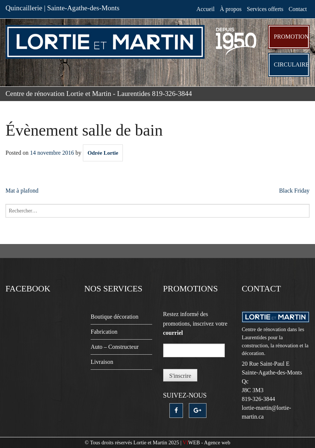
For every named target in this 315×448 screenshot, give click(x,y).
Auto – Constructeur (115, 347)
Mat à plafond (22, 190)
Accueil (205, 9)
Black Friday (294, 190)
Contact (298, 9)
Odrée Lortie (103, 153)
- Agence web (206, 442)
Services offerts (265, 9)
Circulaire (291, 64)
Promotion (291, 36)
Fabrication (104, 332)
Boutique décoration (114, 316)
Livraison (102, 362)
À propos (231, 9)
